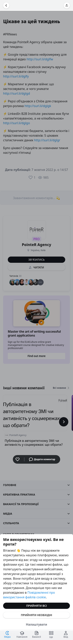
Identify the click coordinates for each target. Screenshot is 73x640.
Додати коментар (42, 459)
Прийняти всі (36, 605)
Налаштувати (36, 624)
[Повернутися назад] (6, 5)
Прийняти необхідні (36, 615)
